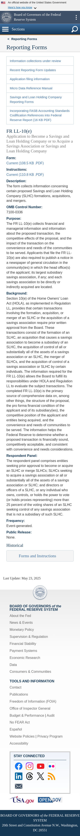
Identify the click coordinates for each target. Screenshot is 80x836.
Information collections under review (35, 61)
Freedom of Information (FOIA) (33, 701)
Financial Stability (23, 643)
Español (16, 729)
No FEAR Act (20, 722)
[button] (6, 17)
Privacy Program (50, 736)
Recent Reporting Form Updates (33, 70)
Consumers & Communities (30, 671)
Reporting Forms (24, 39)
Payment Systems (23, 651)
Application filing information (30, 79)
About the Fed (20, 616)
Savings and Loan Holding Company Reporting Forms (36, 99)
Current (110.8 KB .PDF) (25, 174)
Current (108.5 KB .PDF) (25, 163)
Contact (15, 687)
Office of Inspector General (30, 708)
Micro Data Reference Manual (31, 88)
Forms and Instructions (37, 556)
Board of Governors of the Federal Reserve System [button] (37, 17)
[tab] (40, 555)
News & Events (21, 622)
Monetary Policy (22, 629)
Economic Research (25, 658)
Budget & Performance (27, 715)
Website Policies (22, 736)
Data (13, 665)
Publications (19, 694)
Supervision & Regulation (29, 636)
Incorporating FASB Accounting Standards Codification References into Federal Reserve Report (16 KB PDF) (40, 115)
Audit (50, 715)
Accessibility (19, 743)
